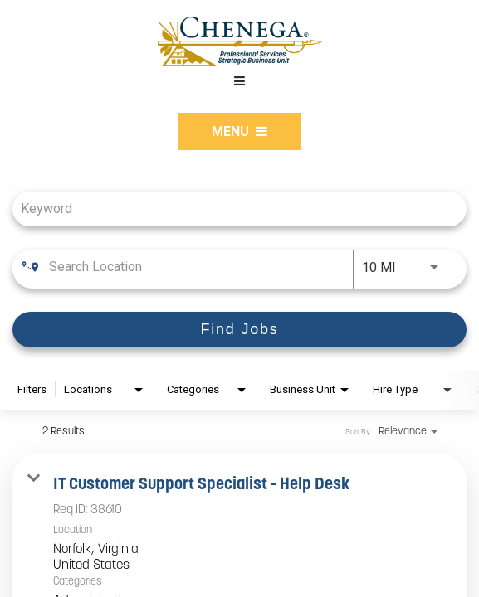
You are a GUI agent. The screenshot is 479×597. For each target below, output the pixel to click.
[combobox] (231, 208)
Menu (239, 131)
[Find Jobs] (239, 329)
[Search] (239, 329)
